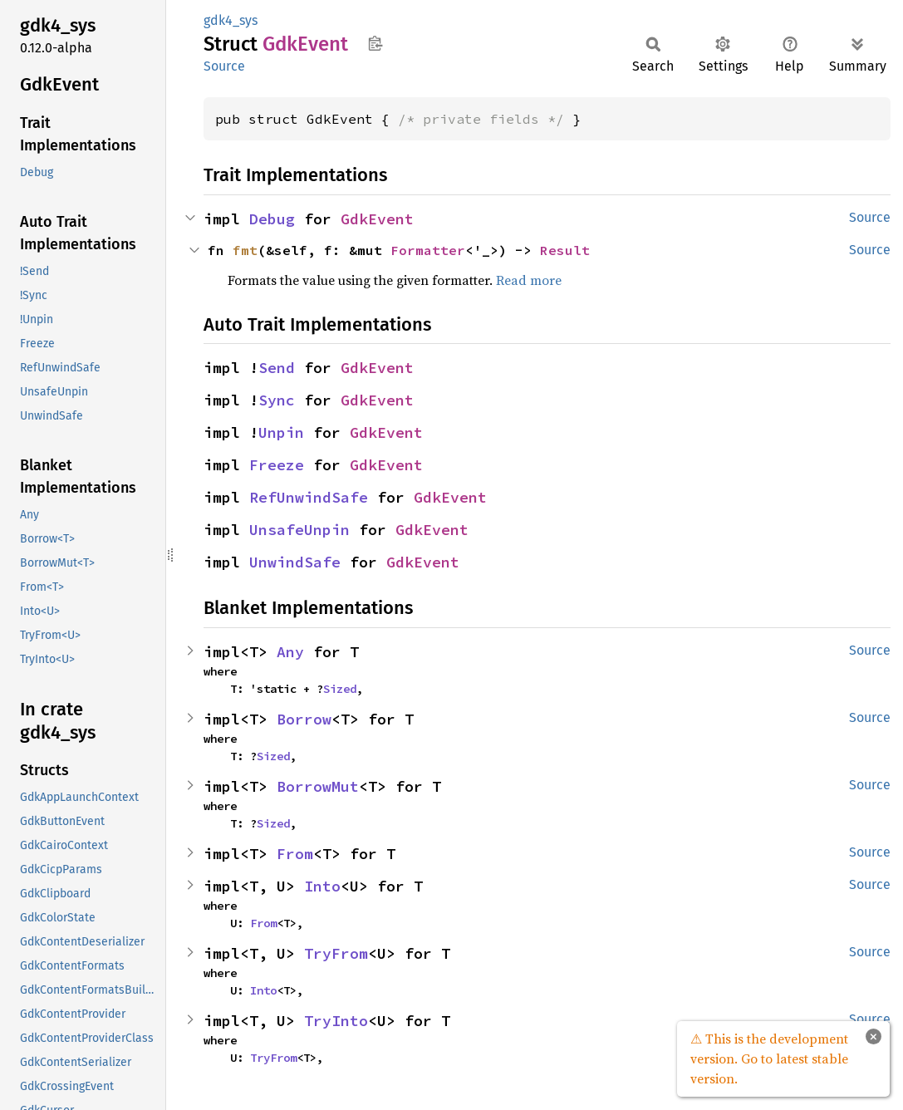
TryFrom (336, 953)
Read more (529, 280)
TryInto (336, 1020)
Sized (339, 688)
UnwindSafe (295, 562)
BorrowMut (318, 786)
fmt (245, 250)
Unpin (281, 432)
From (295, 853)
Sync (276, 400)
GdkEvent (377, 218)
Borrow (304, 719)
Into (322, 886)
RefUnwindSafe (308, 497)
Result (565, 250)
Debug (272, 218)
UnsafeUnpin (299, 529)
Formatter (427, 250)
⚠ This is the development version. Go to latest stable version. (769, 1058)
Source (224, 66)
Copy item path (375, 43)
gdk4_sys (231, 20)
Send (276, 367)
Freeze (276, 464)
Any (290, 651)
